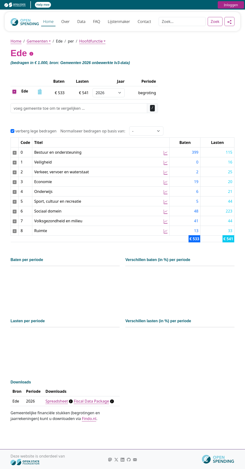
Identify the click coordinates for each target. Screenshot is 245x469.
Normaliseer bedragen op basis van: (92, 131)
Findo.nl (89, 418)
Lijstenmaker (119, 21)
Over (65, 21)
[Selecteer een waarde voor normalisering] (146, 131)
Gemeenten (37, 41)
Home (48, 21)
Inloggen (231, 5)
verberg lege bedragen (33, 131)
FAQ (96, 21)
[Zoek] (182, 21)
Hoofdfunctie (91, 41)
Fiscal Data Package (91, 401)
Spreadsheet (56, 401)
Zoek (215, 21)
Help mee (43, 5)
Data (81, 21)
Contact (144, 21)
